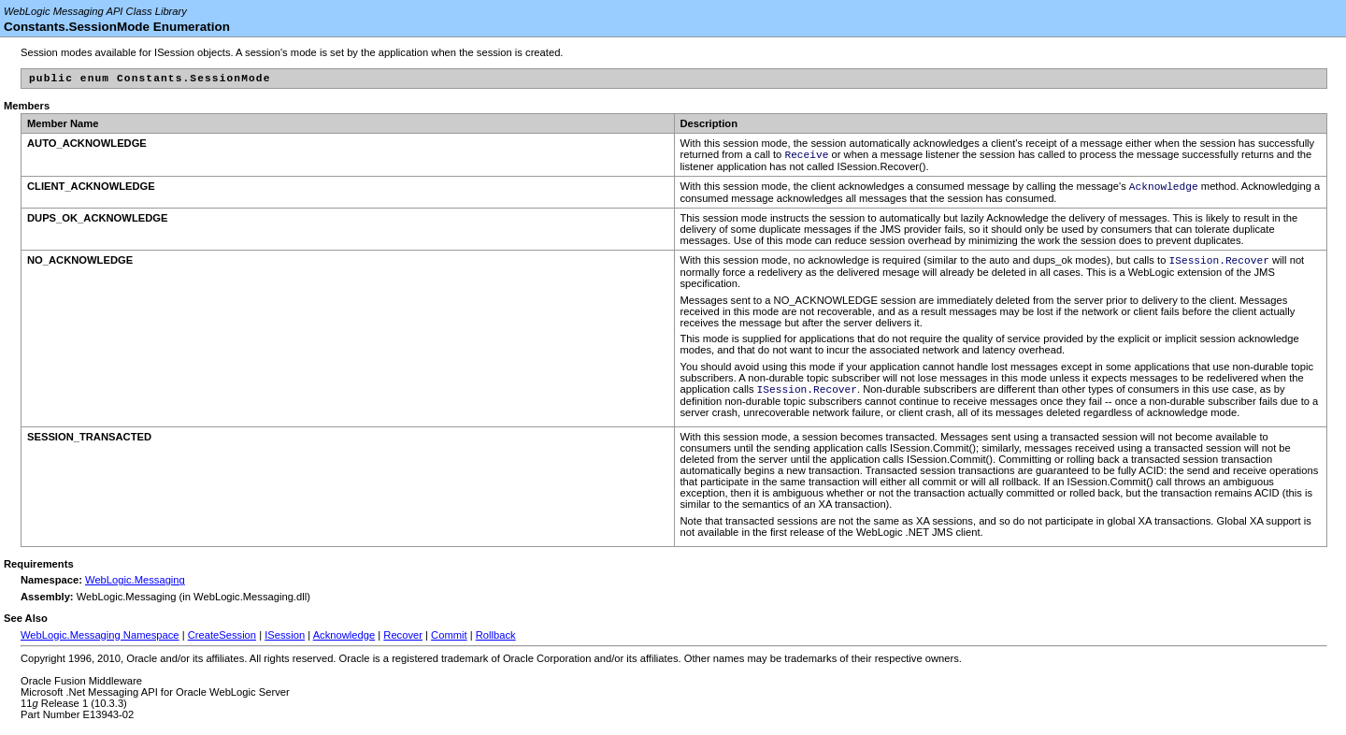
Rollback (496, 645)
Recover (402, 645)
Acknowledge (344, 645)
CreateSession (222, 645)
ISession (285, 645)
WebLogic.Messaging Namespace (100, 645)
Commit (449, 645)
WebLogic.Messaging (135, 590)
